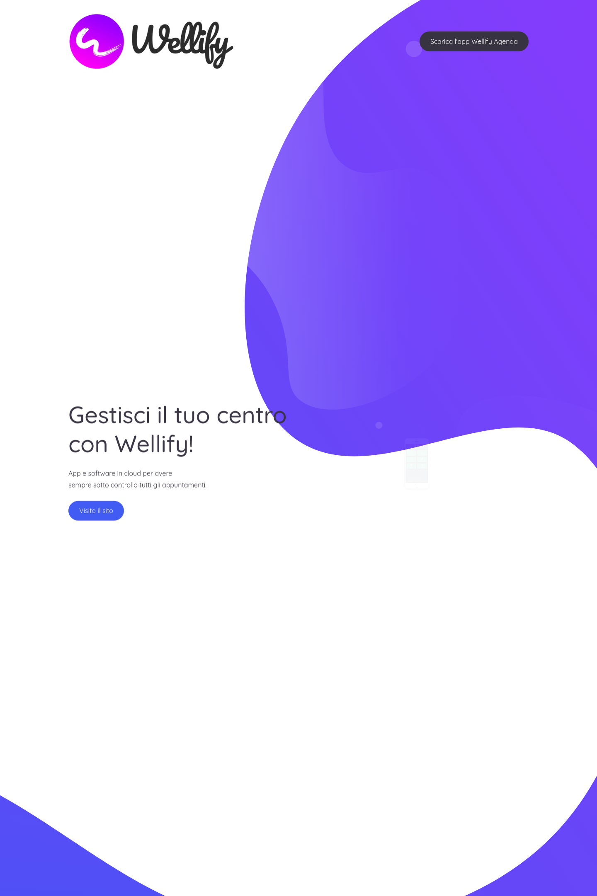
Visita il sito (96, 514)
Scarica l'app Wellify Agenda (474, 41)
